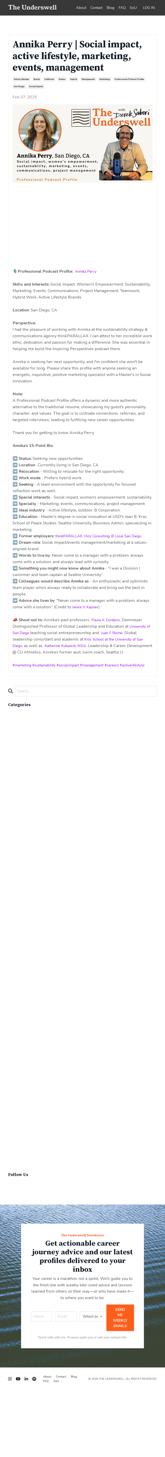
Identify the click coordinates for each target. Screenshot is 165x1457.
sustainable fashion (26, 1203)
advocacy (17, 732)
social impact (36, 86)
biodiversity (19, 745)
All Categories (21, 719)
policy (13, 1100)
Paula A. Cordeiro (107, 626)
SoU (133, 7)
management (88, 79)
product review (22, 1106)
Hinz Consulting (102, 536)
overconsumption (24, 1074)
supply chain (20, 1171)
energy (14, 880)
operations (18, 1055)
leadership (18, 977)
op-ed (14, 1048)
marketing (105, 79)
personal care (21, 1093)
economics (18, 867)
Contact (96, 7)
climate (15, 803)
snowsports (19, 1151)
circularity (17, 796)
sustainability (48, 671)
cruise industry (22, 861)
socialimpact (75, 671)
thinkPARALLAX (70, 536)
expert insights (22, 919)
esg (11, 906)
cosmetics (17, 842)
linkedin (16, 1003)
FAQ (122, 7)
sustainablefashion (25, 1216)
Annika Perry (87, 271)
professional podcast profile (129, 79)
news (13, 1042)
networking (19, 1035)
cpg (12, 848)
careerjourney (21, 784)
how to (15, 951)
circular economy (24, 790)
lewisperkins (20, 984)
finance (15, 926)
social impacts (21, 1164)
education (17, 874)
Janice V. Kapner (87, 613)
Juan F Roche (120, 639)
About (81, 7)
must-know (19, 1029)
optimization (20, 1061)
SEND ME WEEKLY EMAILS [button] (120, 1384)
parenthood (19, 1080)
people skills (20, 1087)
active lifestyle (21, 79)
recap (13, 1126)
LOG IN (149, 7)
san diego (19, 86)
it (9, 971)
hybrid (73, 79)
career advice (21, 771)
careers (125, 671)
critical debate (21, 855)
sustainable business (28, 1197)
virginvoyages (21, 1222)
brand (37, 79)
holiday (15, 945)
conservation (20, 829)
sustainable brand (25, 1190)
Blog (111, 7)
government (19, 938)
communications (23, 816)
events (62, 79)
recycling (17, 1132)
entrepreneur (20, 893)
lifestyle (16, 997)
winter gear (19, 1229)
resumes (16, 1139)
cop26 (14, 835)
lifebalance (18, 990)
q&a (12, 1119)
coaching (16, 809)
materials (16, 1022)
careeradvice (20, 777)
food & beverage (24, 932)
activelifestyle (148, 671)
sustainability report (27, 1184)
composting (19, 822)
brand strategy (22, 758)
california (49, 79)
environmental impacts (29, 900)
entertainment (21, 887)
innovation (17, 964)
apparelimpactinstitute (29, 738)
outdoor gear (20, 1068)
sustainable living (25, 1210)
